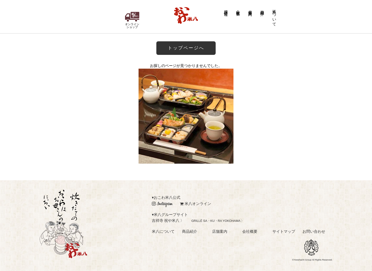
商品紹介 (262, 8)
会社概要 (238, 8)
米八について (274, 15)
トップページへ (186, 47)
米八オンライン (195, 204)
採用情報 (226, 8)
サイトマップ (283, 231)
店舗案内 (250, 8)
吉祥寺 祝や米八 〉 (168, 221)
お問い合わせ (313, 231)
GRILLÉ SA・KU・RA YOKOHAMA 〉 (217, 221)
